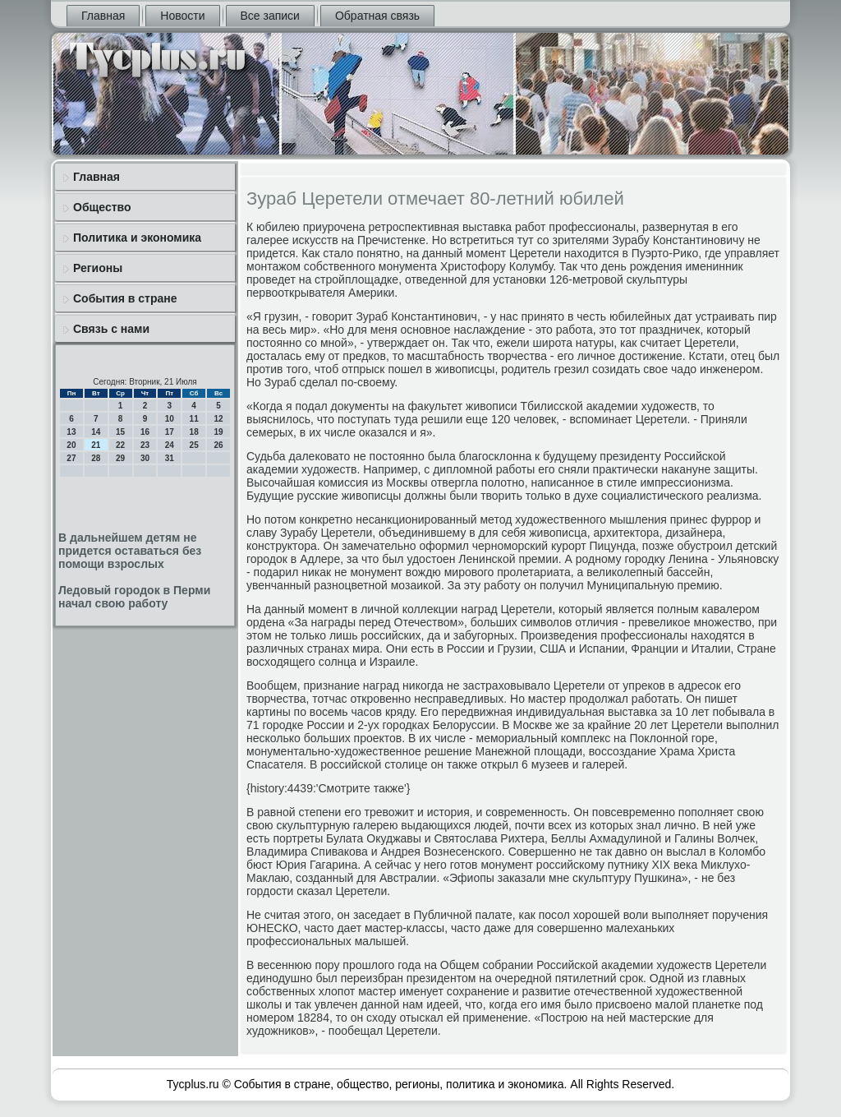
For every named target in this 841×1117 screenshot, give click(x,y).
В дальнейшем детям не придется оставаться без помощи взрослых (129, 550)
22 (120, 445)
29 (120, 458)
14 (95, 431)
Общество (102, 207)
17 (169, 431)
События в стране (125, 298)
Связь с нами (111, 328)
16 (144, 431)
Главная (103, 15)
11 (194, 418)
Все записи (270, 15)
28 (95, 458)
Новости (182, 15)
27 (71, 458)
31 (169, 458)
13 (71, 431)
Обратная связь (377, 15)
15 (120, 431)
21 (95, 445)
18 (194, 431)
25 (194, 445)
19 (218, 431)
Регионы (97, 268)
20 (71, 445)
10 (169, 418)
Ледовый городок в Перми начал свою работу (134, 597)
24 (169, 445)
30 (144, 458)
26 (218, 445)
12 (218, 418)
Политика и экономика (137, 237)
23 (144, 445)
